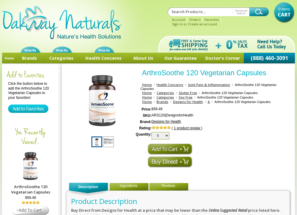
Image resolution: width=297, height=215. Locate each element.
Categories (61, 58)
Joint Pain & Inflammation (209, 84)
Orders (194, 19)
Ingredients (128, 186)
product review (187, 128)
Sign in (177, 24)
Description (88, 187)
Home (9, 58)
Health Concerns (103, 58)
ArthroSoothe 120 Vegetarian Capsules (30, 189)
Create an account (202, 24)
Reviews (168, 186)
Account (178, 19)
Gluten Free (188, 92)
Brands (29, 58)
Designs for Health (188, 101)
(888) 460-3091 (269, 58)
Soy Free (185, 97)
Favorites (211, 19)
